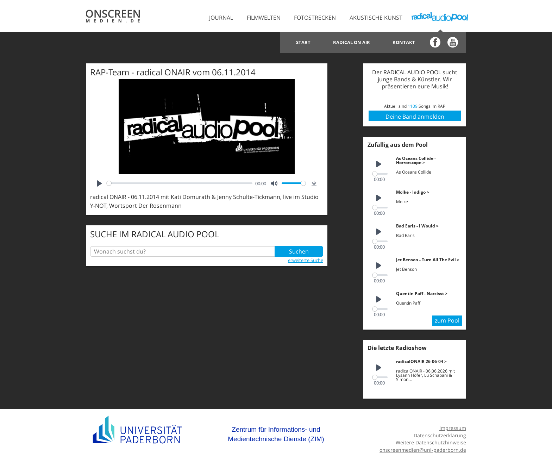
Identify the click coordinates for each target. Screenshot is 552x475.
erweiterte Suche (305, 260)
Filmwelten (264, 17)
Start (303, 42)
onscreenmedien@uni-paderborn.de (423, 449)
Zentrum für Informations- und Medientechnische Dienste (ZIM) (276, 434)
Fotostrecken (315, 17)
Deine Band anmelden (414, 116)
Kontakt (404, 42)
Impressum (452, 428)
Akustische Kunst (376, 17)
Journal (221, 17)
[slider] (179, 183)
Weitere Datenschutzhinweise (431, 442)
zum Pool (447, 320)
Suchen (299, 251)
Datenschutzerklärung (440, 435)
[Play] (99, 183)
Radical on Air (351, 42)
